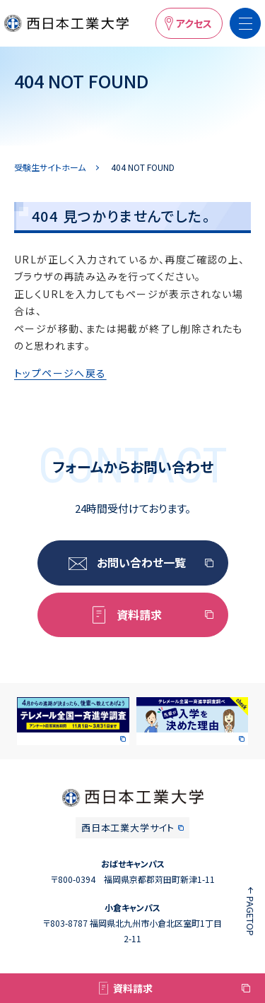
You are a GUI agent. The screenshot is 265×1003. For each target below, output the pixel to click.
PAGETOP (250, 916)
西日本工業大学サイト (128, 827)
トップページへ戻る (60, 373)
